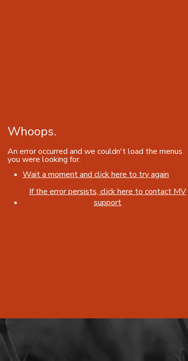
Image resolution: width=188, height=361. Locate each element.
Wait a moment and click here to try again (96, 174)
